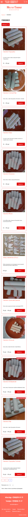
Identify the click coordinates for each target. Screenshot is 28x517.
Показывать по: (5, 485)
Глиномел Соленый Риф (9, 93)
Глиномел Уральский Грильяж (11, 300)
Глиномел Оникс (7, 133)
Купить (19, 270)
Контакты (8, 511)
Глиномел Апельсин (8, 340)
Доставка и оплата (6, 509)
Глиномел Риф (7, 421)
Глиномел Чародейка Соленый (11, 461)
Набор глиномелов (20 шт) (10, 257)
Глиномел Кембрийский (9, 382)
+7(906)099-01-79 (14, 1)
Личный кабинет (21, 509)
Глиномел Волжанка (8, 174)
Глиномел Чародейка (9, 52)
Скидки (14, 509)
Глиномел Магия (7, 214)
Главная (3, 14)
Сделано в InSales (23, 515)
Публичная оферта (16, 511)
